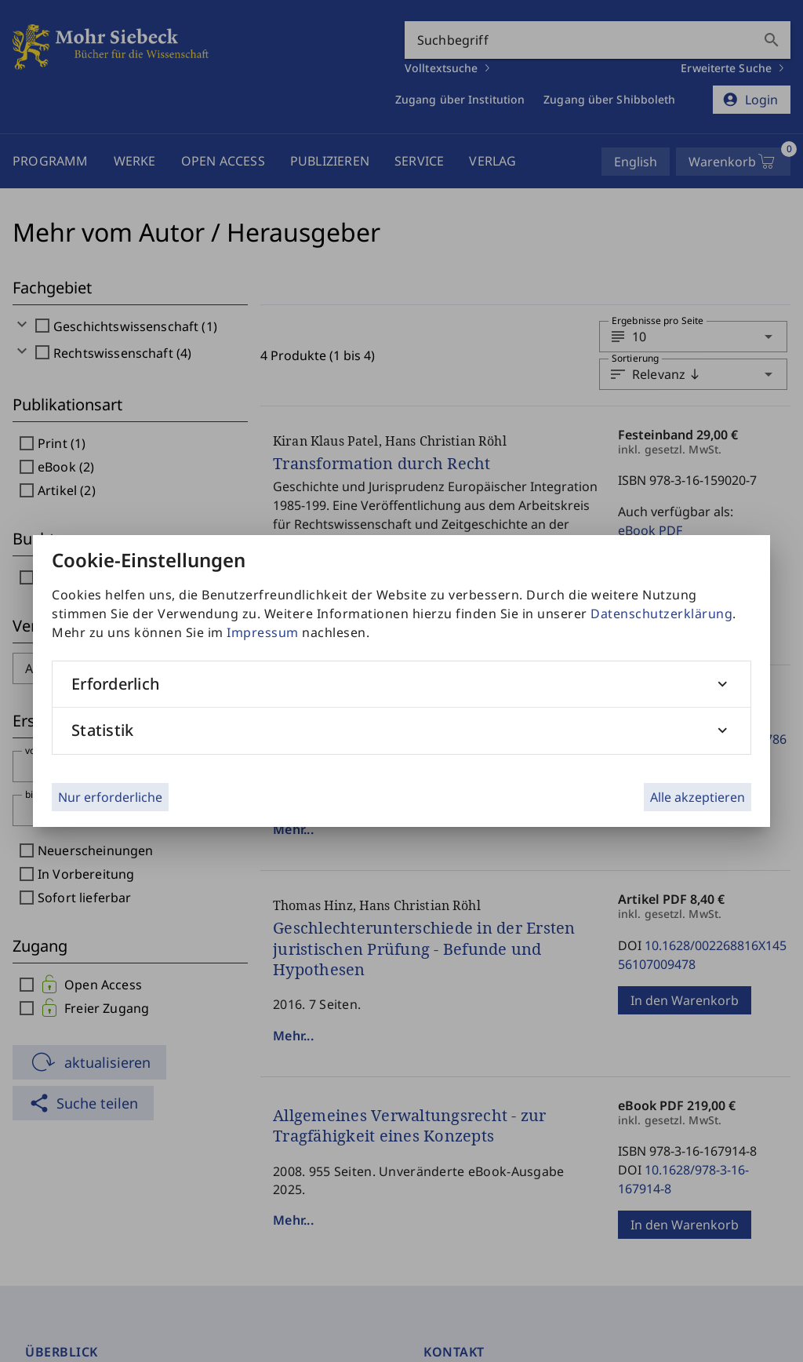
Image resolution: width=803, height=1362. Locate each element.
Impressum (263, 632)
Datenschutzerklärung (661, 613)
